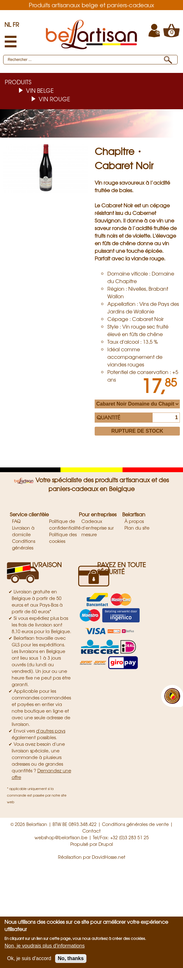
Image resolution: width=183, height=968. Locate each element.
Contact (91, 831)
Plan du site (136, 528)
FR (16, 24)
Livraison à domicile (23, 531)
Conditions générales (23, 544)
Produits (18, 82)
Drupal (105, 844)
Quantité (108, 417)
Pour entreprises (98, 514)
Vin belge (40, 90)
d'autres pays (50, 730)
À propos (134, 521)
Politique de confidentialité (65, 524)
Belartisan (133, 514)
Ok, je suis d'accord (29, 958)
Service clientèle (29, 514)
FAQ (16, 521)
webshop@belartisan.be (61, 837)
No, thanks (71, 958)
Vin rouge (54, 99)
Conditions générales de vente (135, 824)
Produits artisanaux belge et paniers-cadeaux (91, 5)
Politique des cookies (63, 537)
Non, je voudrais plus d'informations (44, 945)
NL (7, 24)
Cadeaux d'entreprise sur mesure (97, 527)
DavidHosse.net (108, 857)
